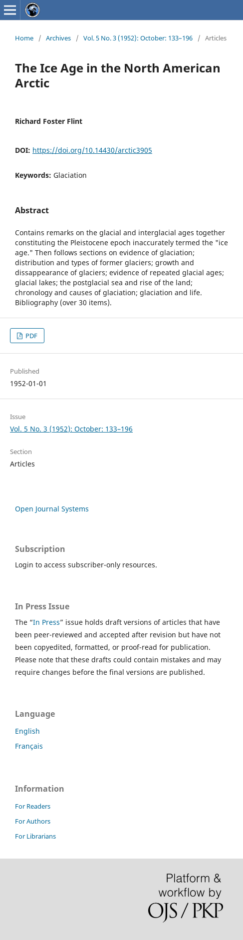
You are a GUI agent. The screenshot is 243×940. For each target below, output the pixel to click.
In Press (46, 622)
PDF (30, 335)
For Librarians (35, 836)
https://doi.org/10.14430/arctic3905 (92, 150)
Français (29, 746)
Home (24, 37)
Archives (58, 37)
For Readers (32, 806)
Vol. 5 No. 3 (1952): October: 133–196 (138, 37)
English (27, 731)
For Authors (32, 821)
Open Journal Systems (52, 508)
